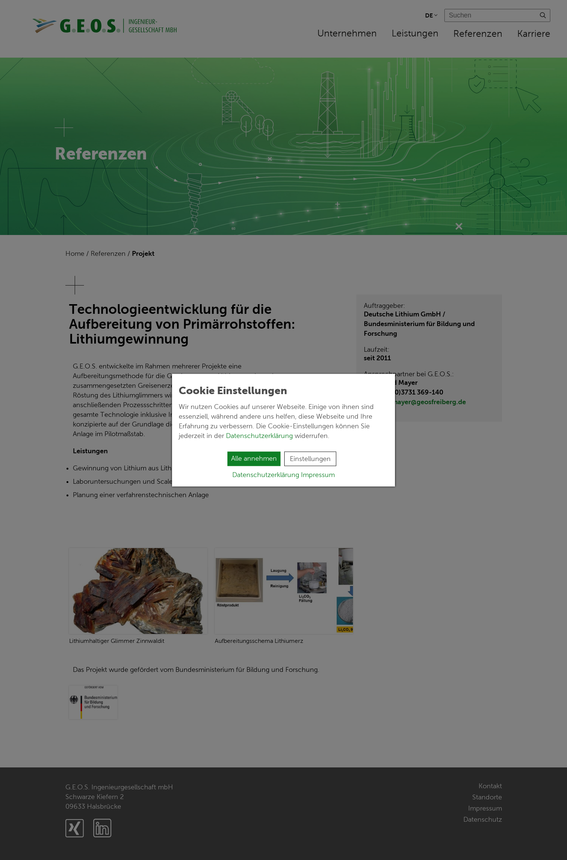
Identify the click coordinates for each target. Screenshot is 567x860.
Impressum (318, 474)
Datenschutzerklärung (260, 435)
